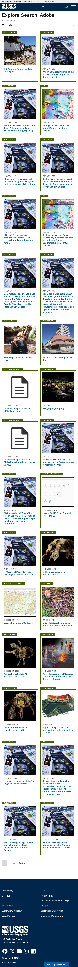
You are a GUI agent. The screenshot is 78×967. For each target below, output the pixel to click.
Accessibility (7, 891)
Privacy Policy (47, 896)
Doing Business (8, 916)
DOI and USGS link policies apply (55, 901)
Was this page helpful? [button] (56, 964)
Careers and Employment (52, 911)
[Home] (9, 9)
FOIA (43, 891)
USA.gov (44, 906)
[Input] (54, 6)
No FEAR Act (7, 906)
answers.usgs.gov (9, 962)
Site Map (6, 901)
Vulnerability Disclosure (12, 911)
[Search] (66, 6)
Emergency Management (52, 916)
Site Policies (7, 896)
